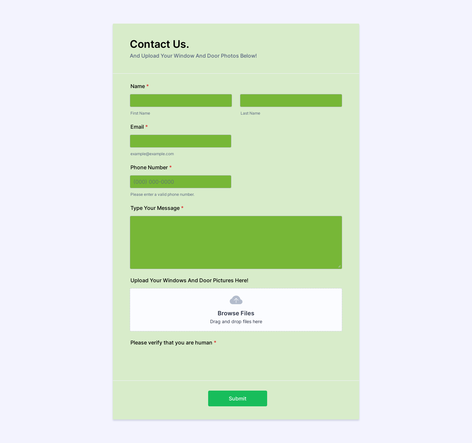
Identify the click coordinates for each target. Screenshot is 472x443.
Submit (237, 398)
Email (139, 126)
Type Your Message (157, 208)
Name (139, 86)
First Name (140, 113)
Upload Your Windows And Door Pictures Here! (189, 280)
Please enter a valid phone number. (162, 194)
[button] (236, 309)
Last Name (250, 113)
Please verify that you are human (173, 342)
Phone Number (151, 167)
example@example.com (152, 153)
